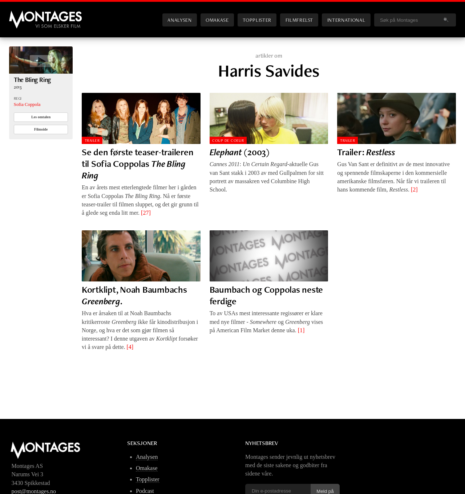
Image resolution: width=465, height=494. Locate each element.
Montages (21, 14)
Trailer (92, 140)
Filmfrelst (299, 19)
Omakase (217, 19)
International (346, 19)
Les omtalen (40, 117)
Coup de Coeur (228, 140)
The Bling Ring (32, 79)
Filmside (41, 129)
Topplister (257, 19)
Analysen (179, 19)
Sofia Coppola (27, 104)
